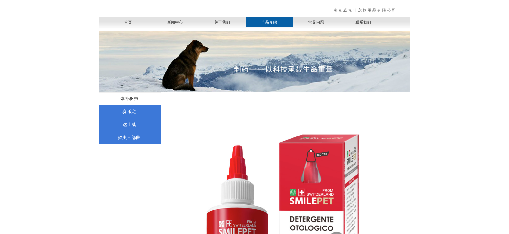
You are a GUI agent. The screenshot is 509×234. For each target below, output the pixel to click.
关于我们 (222, 22)
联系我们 (363, 22)
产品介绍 (269, 22)
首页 (128, 22)
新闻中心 (175, 22)
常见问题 (316, 22)
